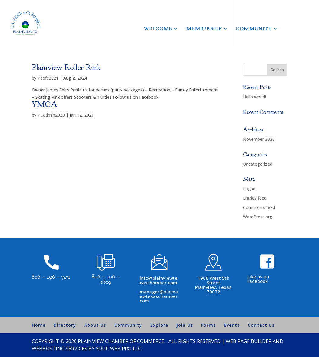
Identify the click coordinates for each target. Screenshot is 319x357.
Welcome (158, 29)
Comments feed (259, 207)
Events (232, 325)
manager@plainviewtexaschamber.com (159, 296)
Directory (65, 325)
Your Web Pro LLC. (119, 348)
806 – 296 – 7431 (51, 276)
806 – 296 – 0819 (106, 279)
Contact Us (261, 325)
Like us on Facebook (258, 278)
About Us (95, 325)
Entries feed (255, 198)
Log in (249, 188)
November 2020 (259, 139)
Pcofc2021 (48, 78)
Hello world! (254, 97)
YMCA (44, 104)
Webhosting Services (59, 348)
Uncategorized (257, 164)
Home (38, 325)
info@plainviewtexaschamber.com (159, 280)
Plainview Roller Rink (66, 67)
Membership (204, 29)
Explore (159, 325)
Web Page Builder (248, 341)
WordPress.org (257, 217)
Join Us (184, 325)
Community (254, 29)
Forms (208, 325)
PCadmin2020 (51, 115)
